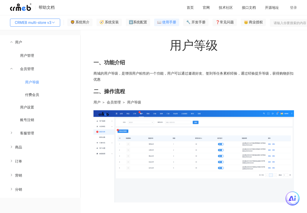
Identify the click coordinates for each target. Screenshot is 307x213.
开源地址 (272, 7)
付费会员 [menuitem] (32, 94)
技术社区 (226, 7)
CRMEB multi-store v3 (35, 23)
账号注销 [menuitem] (27, 120)
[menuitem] (40, 87)
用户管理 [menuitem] (27, 55)
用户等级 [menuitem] (32, 82)
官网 (206, 7)
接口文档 (249, 7)
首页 (190, 7)
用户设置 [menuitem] (27, 107)
